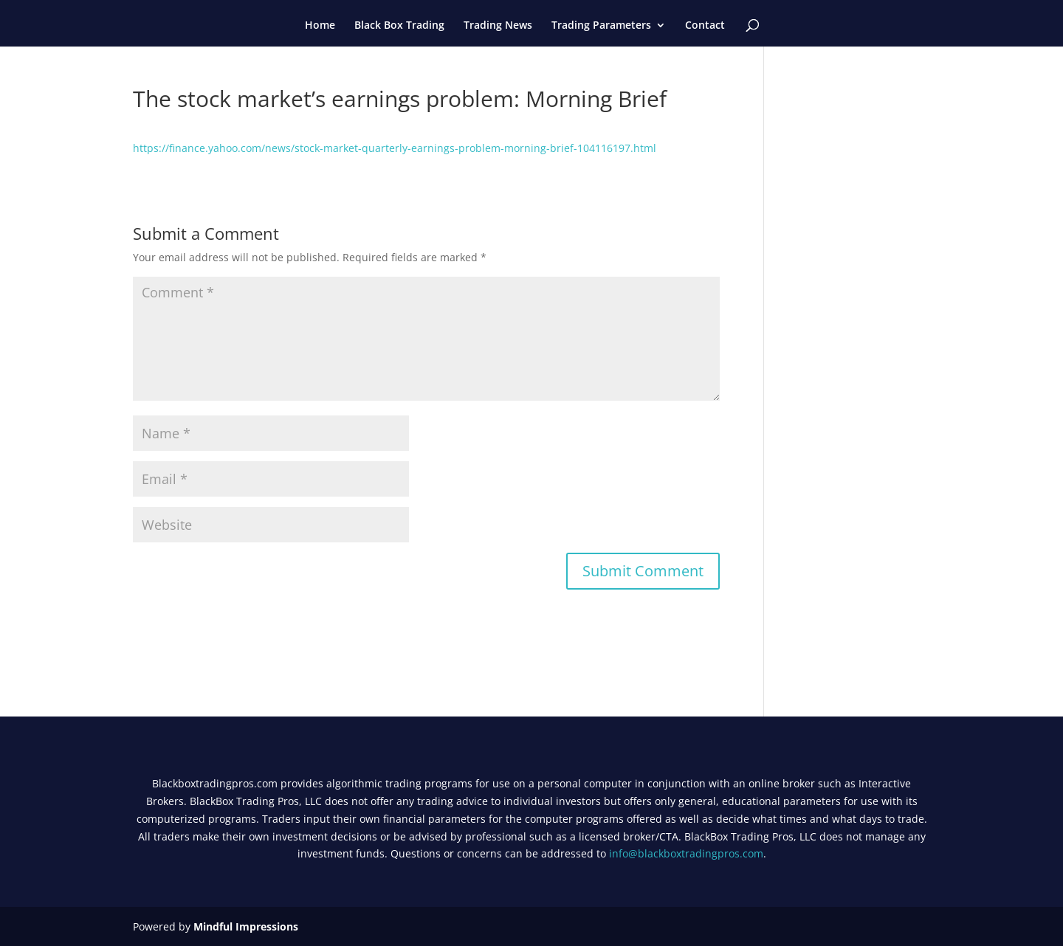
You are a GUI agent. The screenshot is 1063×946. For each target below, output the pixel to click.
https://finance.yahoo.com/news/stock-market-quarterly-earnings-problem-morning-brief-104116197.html (394, 148)
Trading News (498, 26)
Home (320, 26)
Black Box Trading (399, 26)
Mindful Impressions (245, 926)
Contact (705, 26)
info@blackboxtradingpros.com (686, 853)
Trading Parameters (601, 26)
